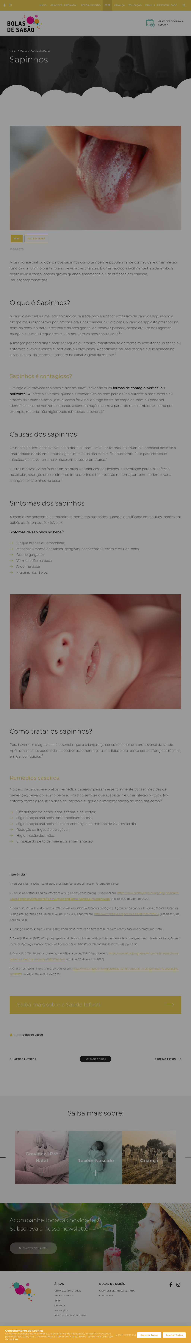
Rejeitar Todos (149, 1335)
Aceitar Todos (174, 1335)
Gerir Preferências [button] (126, 1335)
